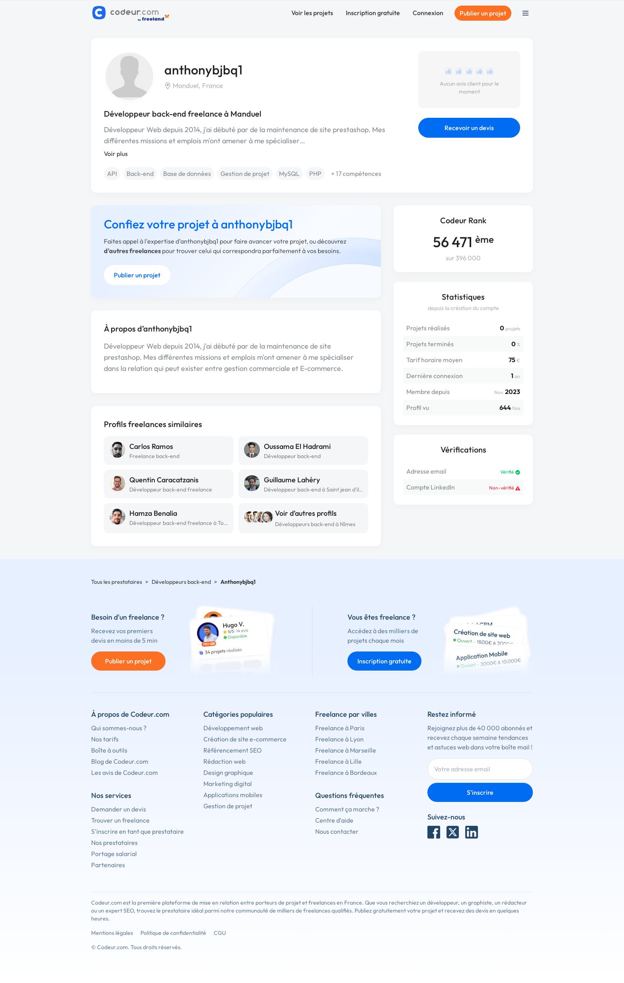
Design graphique (228, 772)
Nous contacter (337, 831)
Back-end (140, 173)
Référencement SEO (232, 750)
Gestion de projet (244, 173)
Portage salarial (114, 854)
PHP (315, 173)
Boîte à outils (109, 750)
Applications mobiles (232, 795)
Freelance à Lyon (339, 739)
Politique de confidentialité (173, 932)
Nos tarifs (105, 739)
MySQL (289, 173)
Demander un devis (118, 809)
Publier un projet (483, 13)
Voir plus (116, 154)
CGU (220, 932)
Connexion (428, 13)
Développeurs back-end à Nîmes (315, 524)
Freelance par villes (346, 714)
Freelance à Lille (338, 761)
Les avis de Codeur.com (124, 772)
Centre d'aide (334, 820)
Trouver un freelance (120, 820)
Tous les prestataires (116, 581)
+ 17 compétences (356, 173)
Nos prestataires (114, 842)
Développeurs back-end (181, 581)
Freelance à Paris (340, 728)
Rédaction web (224, 761)
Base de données (187, 173)
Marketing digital (227, 784)
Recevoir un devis (469, 128)
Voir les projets (312, 13)
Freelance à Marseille (345, 750)
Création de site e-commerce (245, 739)
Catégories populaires (238, 714)
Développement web (233, 728)
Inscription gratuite (373, 13)
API (112, 173)
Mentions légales (112, 932)
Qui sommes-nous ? (118, 728)
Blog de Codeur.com (119, 761)
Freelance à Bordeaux (346, 772)
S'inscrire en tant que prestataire (137, 831)
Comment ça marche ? (347, 809)
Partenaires (108, 865)
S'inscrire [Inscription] (480, 792)
